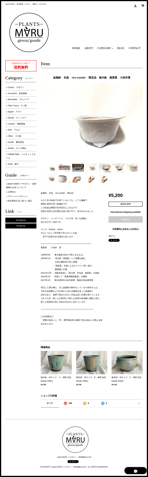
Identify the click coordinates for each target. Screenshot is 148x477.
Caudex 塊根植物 (16, 124)
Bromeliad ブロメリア (18, 99)
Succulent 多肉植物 (17, 93)
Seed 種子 (13, 164)
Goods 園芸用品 (16, 142)
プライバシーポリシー (18, 196)
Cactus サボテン (16, 87)
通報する (112, 236)
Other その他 (14, 136)
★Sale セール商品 (17, 148)
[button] (105, 48)
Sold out (126, 219)
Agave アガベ (15, 111)
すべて (50, 403)
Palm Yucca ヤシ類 (17, 105)
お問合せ (12, 192)
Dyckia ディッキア (17, 118)
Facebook (21, 226)
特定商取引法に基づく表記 (20, 201)
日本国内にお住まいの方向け (125, 229)
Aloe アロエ (14, 130)
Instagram (21, 220)
